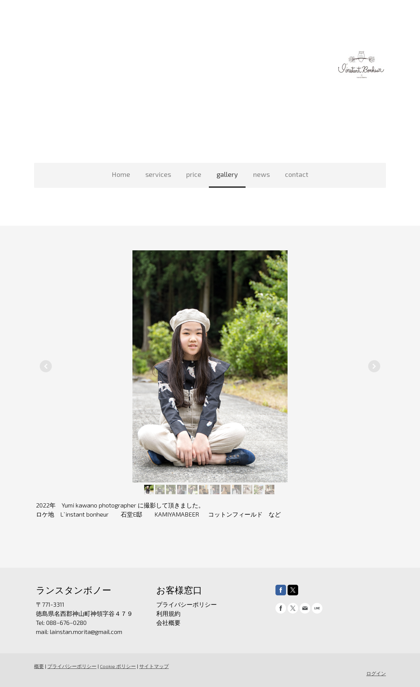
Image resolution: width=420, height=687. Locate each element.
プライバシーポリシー (71, 666)
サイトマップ (154, 666)
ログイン (376, 673)
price (193, 174)
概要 (39, 666)
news (261, 174)
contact (296, 174)
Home (121, 174)
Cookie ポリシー (118, 666)
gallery (227, 174)
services (158, 174)
